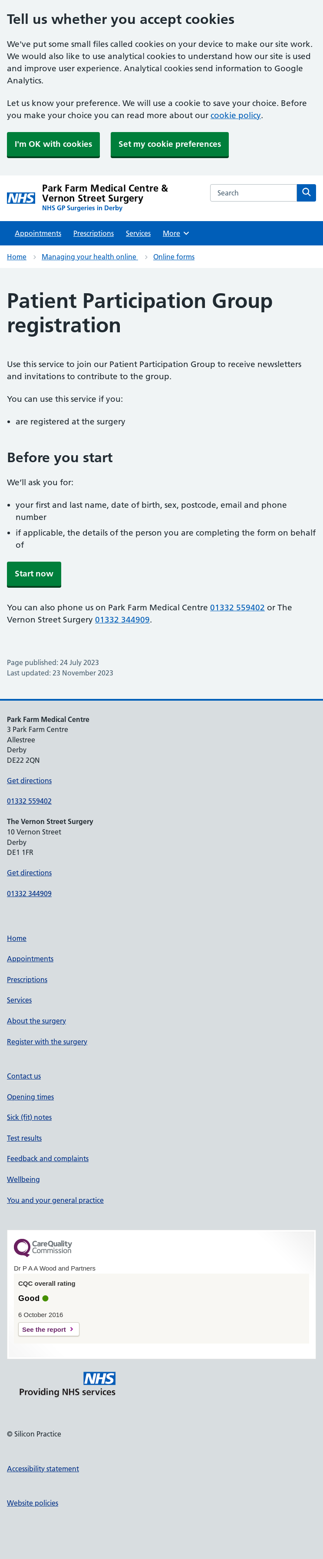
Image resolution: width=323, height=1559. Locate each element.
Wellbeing (23, 1179)
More (176, 233)
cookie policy (236, 115)
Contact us (24, 1076)
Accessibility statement (43, 1468)
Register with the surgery (47, 1041)
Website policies (32, 1503)
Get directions (29, 780)
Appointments (38, 233)
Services (138, 233)
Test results (24, 1138)
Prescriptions (93, 233)
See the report (44, 1329)
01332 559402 (237, 607)
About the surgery (36, 1020)
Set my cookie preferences (170, 144)
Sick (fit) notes (29, 1117)
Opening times (30, 1096)
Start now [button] (34, 574)
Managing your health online (90, 256)
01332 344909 (122, 620)
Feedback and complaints (48, 1158)
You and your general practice (55, 1200)
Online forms (173, 256)
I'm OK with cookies (53, 144)
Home (16, 256)
